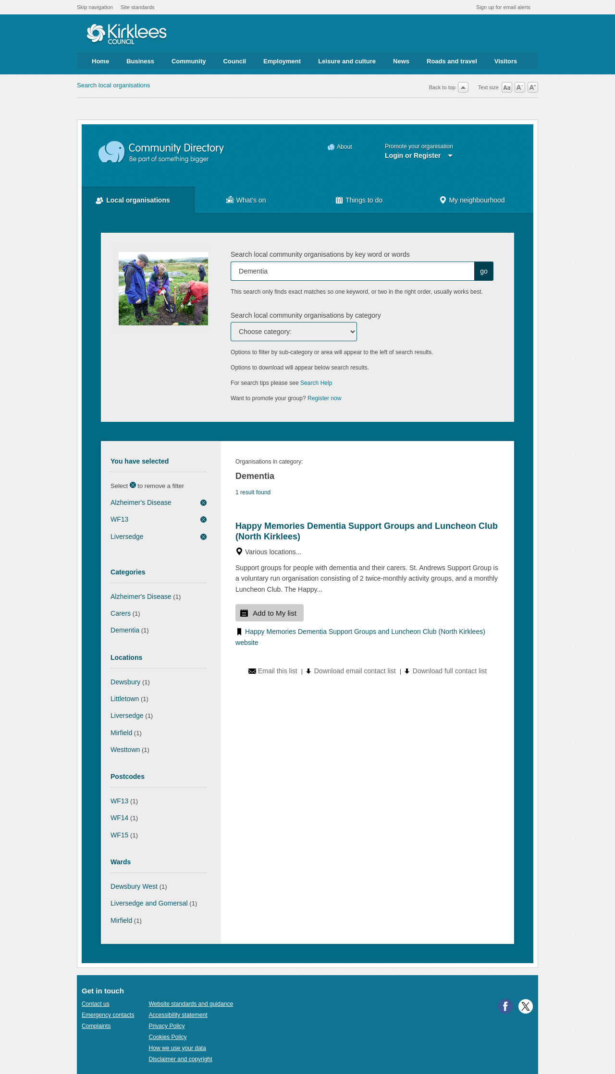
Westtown (125, 749)
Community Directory (161, 152)
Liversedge (127, 536)
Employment (282, 61)
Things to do (363, 200)
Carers (121, 613)
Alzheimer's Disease (141, 502)
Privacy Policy (166, 1026)
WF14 (119, 818)
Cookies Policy (167, 1037)
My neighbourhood (476, 200)
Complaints (96, 1026)
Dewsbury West (134, 886)
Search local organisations (113, 85)
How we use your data (177, 1048)
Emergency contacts (108, 1015)
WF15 (119, 835)
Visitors (505, 61)
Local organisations (138, 200)
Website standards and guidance (190, 1004)
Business (140, 61)
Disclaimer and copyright (180, 1059)
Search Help (316, 383)
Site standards (138, 7)
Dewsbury (125, 682)
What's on (251, 200)
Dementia (125, 630)
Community (189, 61)
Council (234, 61)
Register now (325, 398)
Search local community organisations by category (306, 315)
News (401, 61)
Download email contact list (355, 671)
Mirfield (121, 733)
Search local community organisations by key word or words (320, 254)
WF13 (119, 519)
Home (100, 61)
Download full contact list (450, 671)
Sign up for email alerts (503, 7)
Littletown (125, 699)
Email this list (277, 671)
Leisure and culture (347, 61)
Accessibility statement (177, 1015)
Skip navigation (95, 7)
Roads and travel (452, 61)
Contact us (96, 1004)
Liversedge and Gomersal (149, 903)
